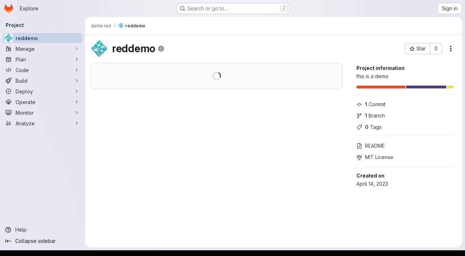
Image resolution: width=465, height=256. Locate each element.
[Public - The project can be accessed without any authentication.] (161, 48)
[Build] (42, 81)
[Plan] (42, 59)
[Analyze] (42, 123)
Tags (369, 127)
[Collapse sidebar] (42, 241)
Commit (371, 104)
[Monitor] (42, 113)
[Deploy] (42, 91)
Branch (370, 116)
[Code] (42, 70)
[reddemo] (42, 38)
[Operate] (42, 102)
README (370, 146)
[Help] (42, 230)
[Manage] (42, 49)
